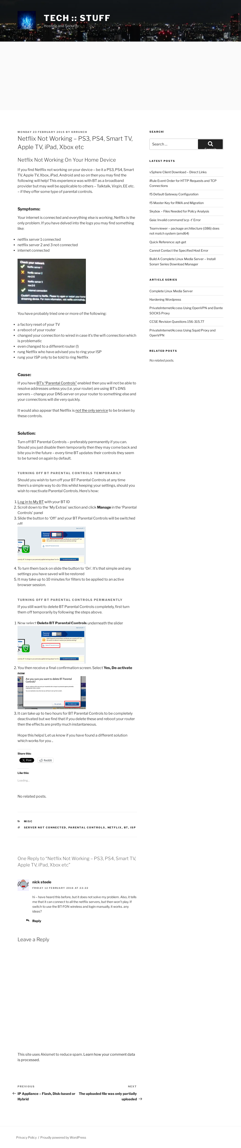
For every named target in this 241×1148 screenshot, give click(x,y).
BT (126, 827)
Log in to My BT (31, 502)
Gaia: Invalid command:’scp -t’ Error (175, 220)
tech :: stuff (77, 18)
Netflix (115, 827)
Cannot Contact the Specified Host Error (178, 250)
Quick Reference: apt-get (167, 242)
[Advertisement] (120, 76)
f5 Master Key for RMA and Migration (176, 203)
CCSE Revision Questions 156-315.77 (176, 321)
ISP (133, 827)
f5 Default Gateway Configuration (173, 194)
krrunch (79, 132)
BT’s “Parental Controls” (56, 383)
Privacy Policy (26, 1137)
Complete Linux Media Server (171, 291)
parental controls (86, 827)
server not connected (45, 827)
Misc (28, 821)
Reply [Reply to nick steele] (36, 921)
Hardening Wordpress (165, 299)
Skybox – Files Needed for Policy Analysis (179, 211)
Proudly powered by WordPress (63, 1137)
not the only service (91, 410)
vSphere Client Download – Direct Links (178, 172)
